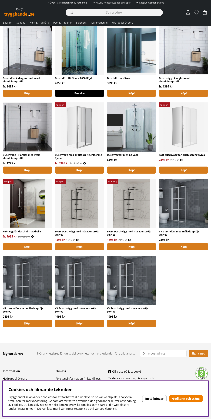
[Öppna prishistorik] (84, 163)
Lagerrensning (99, 22)
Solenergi (81, 22)
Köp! (27, 93)
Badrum (7, 22)
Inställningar (154, 399)
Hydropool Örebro (122, 22)
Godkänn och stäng (186, 399)
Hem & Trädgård (39, 22)
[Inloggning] (188, 12)
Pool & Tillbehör (62, 22)
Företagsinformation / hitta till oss (78, 379)
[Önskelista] (196, 12)
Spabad (20, 22)
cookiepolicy (108, 409)
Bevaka (79, 93)
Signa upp (198, 353)
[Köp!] (131, 170)
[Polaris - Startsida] (19, 12)
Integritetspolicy (76, 409)
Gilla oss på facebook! (126, 371)
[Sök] (114, 12)
